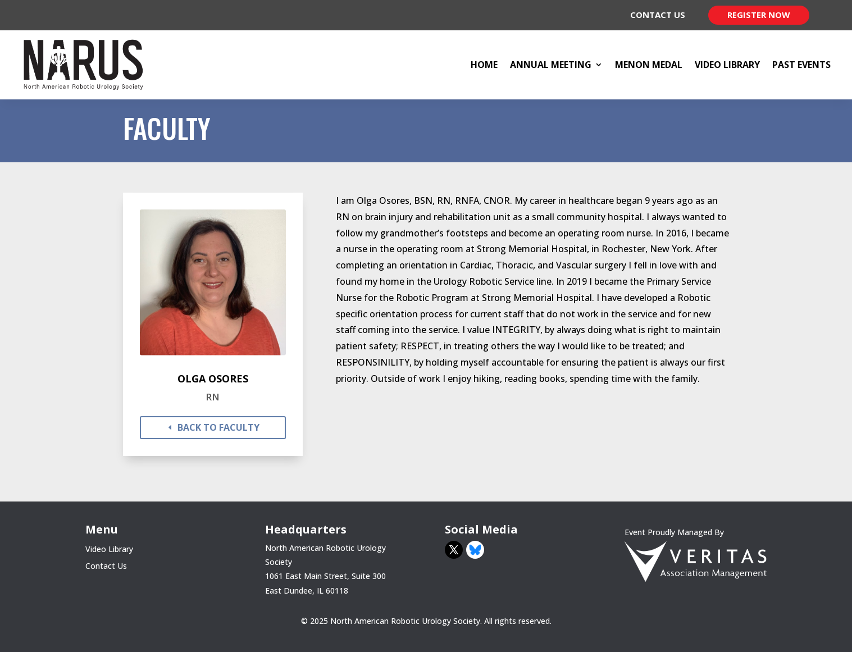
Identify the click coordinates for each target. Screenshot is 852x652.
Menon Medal (648, 64)
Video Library (727, 64)
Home (484, 64)
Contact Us (657, 14)
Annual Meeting (550, 64)
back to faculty (218, 427)
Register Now (758, 14)
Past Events (801, 64)
